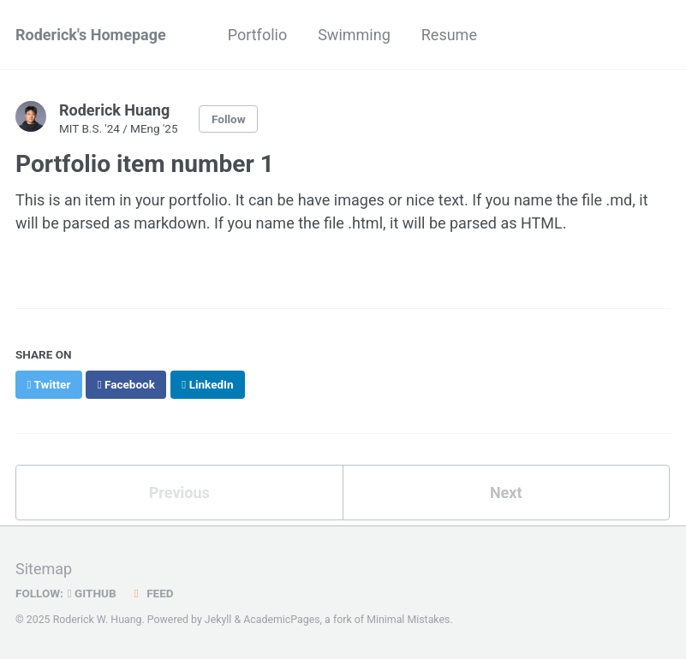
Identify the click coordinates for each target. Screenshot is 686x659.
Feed (151, 593)
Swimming (354, 35)
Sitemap (43, 569)
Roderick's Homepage (90, 35)
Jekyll (218, 620)
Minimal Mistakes (408, 620)
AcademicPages (281, 620)
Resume (449, 35)
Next (506, 493)
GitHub (92, 593)
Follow (229, 119)
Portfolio (257, 35)
